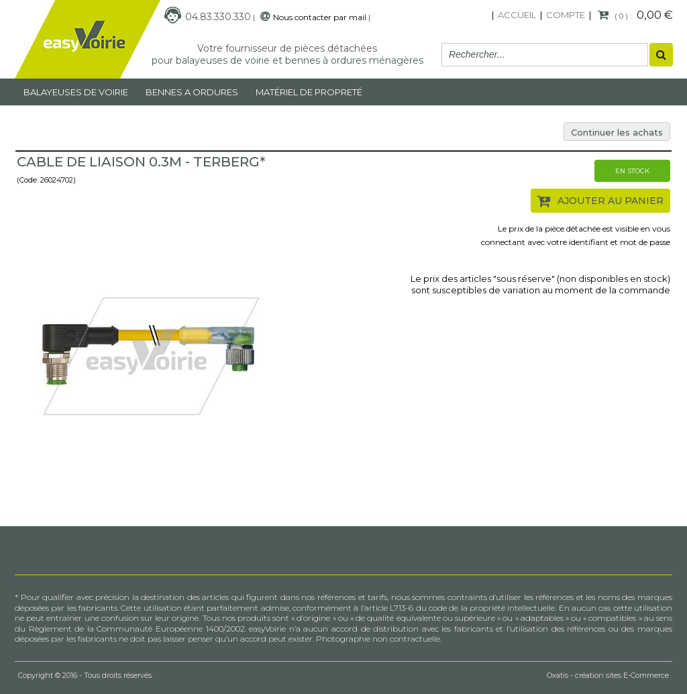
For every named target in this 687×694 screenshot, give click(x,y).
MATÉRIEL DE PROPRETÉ (309, 92)
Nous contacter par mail (319, 17)
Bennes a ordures (192, 92)
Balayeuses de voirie (75, 92)
